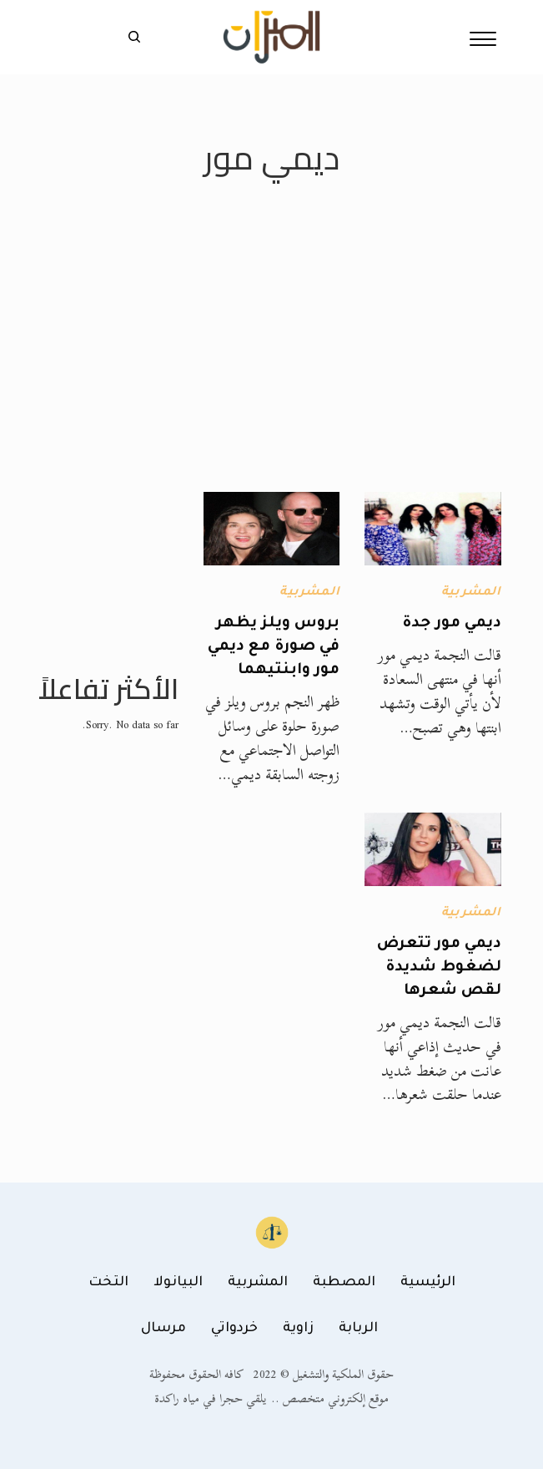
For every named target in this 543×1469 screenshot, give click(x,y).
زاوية (298, 1328)
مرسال (163, 1328)
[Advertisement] (271, 367)
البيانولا (178, 1282)
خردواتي (234, 1328)
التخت (108, 1282)
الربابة (358, 1328)
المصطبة (344, 1282)
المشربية (471, 593)
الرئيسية (427, 1282)
